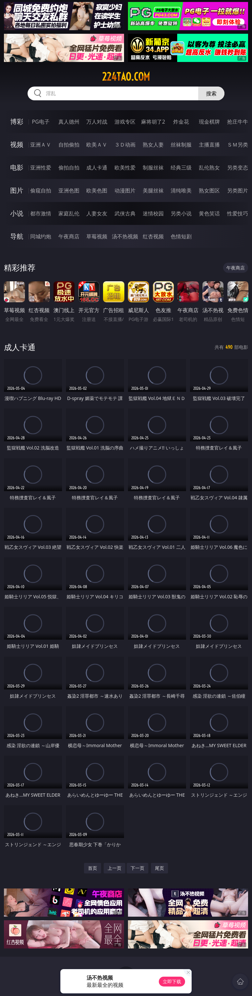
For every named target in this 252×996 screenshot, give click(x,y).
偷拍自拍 (68, 167)
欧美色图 (96, 190)
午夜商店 (68, 236)
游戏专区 (125, 121)
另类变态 (237, 167)
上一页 (114, 868)
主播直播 (209, 144)
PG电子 (40, 121)
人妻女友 (96, 213)
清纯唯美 (181, 190)
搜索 (211, 93)
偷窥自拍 (40, 190)
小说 (16, 213)
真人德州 (68, 121)
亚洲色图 (68, 190)
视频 (16, 144)
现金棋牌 (209, 121)
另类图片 (237, 190)
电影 (16, 167)
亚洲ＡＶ (40, 144)
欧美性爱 (125, 167)
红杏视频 (153, 236)
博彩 (16, 121)
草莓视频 (96, 236)
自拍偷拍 (68, 144)
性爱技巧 (237, 213)
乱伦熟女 (209, 167)
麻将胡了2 (153, 121)
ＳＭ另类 (237, 144)
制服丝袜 (153, 167)
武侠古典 (125, 213)
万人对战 (96, 121)
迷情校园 (153, 213)
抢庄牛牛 (237, 121)
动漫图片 (125, 190)
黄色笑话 (209, 213)
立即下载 (172, 981)
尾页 (159, 868)
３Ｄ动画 (125, 144)
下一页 (137, 868)
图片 (16, 190)
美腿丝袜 (153, 190)
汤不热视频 (125, 236)
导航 (16, 236)
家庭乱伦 (68, 213)
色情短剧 (181, 236)
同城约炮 (40, 236)
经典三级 (181, 167)
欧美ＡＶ (96, 144)
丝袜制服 (181, 144)
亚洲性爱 (40, 167)
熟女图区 (209, 190)
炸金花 (181, 121)
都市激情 (40, 213)
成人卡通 (96, 167)
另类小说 (181, 213)
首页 (92, 868)
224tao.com (126, 76)
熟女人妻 (153, 144)
